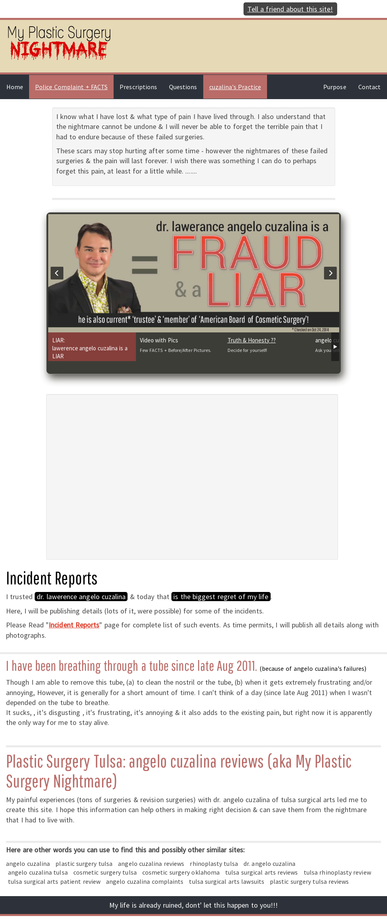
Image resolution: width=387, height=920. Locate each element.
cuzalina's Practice (235, 87)
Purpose (334, 87)
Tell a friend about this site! (290, 9)
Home (14, 87)
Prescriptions (138, 87)
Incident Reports (74, 624)
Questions (183, 87)
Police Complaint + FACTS (71, 87)
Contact (369, 87)
